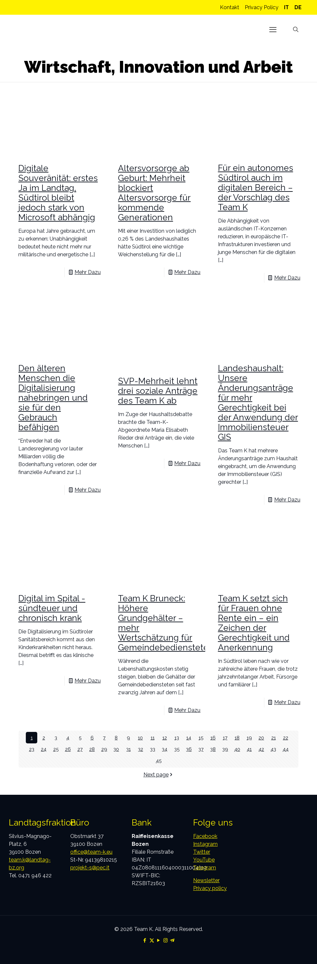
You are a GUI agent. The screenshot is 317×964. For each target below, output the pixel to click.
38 (213, 749)
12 (164, 738)
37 (201, 749)
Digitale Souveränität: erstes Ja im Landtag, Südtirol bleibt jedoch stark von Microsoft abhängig (58, 192)
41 (249, 749)
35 (177, 749)
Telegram (204, 867)
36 (189, 749)
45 (159, 760)
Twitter (201, 852)
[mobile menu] (272, 29)
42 (261, 749)
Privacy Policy (261, 7)
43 (273, 749)
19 (249, 738)
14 (189, 738)
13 (176, 738)
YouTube (204, 860)
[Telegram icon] (172, 940)
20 (261, 738)
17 (225, 738)
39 (225, 749)
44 (285, 749)
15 (201, 738)
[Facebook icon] (144, 940)
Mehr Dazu (88, 272)
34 (164, 749)
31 (128, 749)
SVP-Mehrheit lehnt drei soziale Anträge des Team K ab (157, 391)
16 (213, 738)
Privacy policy (210, 888)
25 (56, 749)
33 (153, 749)
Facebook (205, 836)
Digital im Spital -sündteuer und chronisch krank (51, 608)
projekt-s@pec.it (89, 867)
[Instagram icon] (165, 940)
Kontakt (229, 7)
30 (116, 749)
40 (237, 749)
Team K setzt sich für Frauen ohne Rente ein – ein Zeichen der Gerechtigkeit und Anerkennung (254, 622)
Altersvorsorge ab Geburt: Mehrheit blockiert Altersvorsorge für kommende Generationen (154, 192)
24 (44, 749)
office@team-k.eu (91, 852)
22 (286, 738)
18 (237, 738)
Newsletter (206, 880)
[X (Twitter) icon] (151, 940)
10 (140, 738)
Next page (158, 775)
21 (273, 738)
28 (92, 749)
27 (80, 749)
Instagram (205, 844)
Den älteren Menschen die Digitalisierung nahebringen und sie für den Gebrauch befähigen (53, 397)
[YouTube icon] (158, 940)
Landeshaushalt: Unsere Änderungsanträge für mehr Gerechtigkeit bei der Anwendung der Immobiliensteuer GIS (258, 402)
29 (104, 749)
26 (68, 749)
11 (152, 738)
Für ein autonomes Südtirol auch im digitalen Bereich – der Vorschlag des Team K (255, 187)
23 (32, 749)
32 (140, 749)
